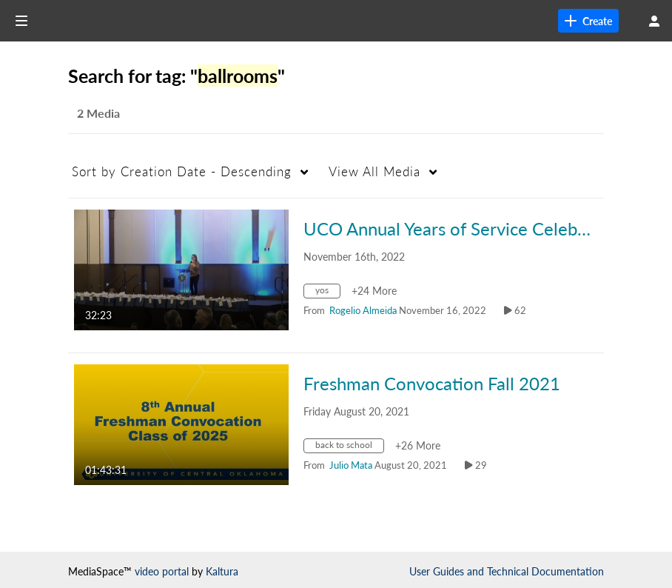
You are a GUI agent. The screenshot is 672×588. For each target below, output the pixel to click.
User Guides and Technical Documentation (506, 571)
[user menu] (654, 21)
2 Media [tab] (98, 113)
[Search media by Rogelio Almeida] (363, 310)
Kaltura (222, 571)
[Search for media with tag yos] (327, 293)
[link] (455, 21)
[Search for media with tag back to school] (349, 447)
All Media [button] (374, 171)
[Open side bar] (21, 21)
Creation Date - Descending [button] (182, 171)
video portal (162, 571)
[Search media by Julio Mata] (350, 465)
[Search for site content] (576, 20)
